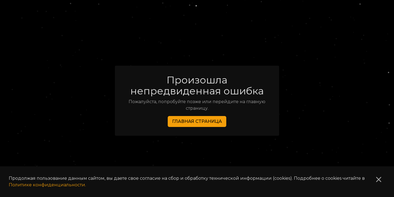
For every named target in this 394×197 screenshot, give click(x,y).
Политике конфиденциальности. (47, 184)
